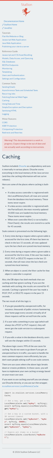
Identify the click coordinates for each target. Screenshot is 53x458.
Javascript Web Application (14, 40)
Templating (7, 72)
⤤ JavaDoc (7, 28)
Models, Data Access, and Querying (17, 58)
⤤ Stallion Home (9, 24)
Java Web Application (11, 43)
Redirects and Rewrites (12, 132)
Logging (5, 114)
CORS (4, 122)
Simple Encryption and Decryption (17, 107)
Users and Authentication (13, 75)
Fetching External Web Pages (15, 97)
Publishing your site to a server (15, 46)
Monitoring (7, 68)
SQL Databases (8, 62)
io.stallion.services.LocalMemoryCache (20, 386)
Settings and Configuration (13, 79)
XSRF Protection (9, 126)
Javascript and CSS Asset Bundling (17, 55)
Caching (5, 100)
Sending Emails (8, 87)
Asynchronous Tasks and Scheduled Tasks (20, 90)
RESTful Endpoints (10, 65)
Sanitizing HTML (9, 110)
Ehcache (23, 166)
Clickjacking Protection (12, 129)
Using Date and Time (11, 104)
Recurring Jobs (8, 94)
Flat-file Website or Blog (12, 36)
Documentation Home (13, 21)
